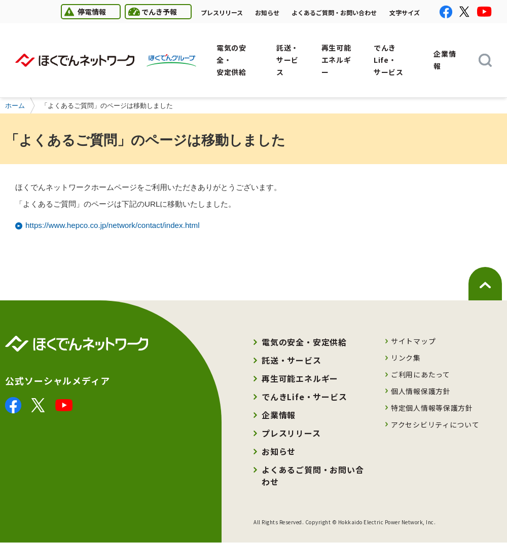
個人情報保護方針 (421, 391)
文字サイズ (404, 12)
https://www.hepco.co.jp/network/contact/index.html (112, 225)
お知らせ (267, 12)
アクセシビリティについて (435, 424)
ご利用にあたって (420, 374)
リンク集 (406, 358)
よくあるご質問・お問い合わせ (334, 12)
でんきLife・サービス (304, 397)
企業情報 (279, 415)
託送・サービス (291, 360)
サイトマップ (413, 341)
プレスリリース (222, 12)
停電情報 (83, 11)
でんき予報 (151, 11)
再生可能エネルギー (300, 378)
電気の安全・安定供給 (304, 342)
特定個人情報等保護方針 (432, 408)
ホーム (15, 105)
